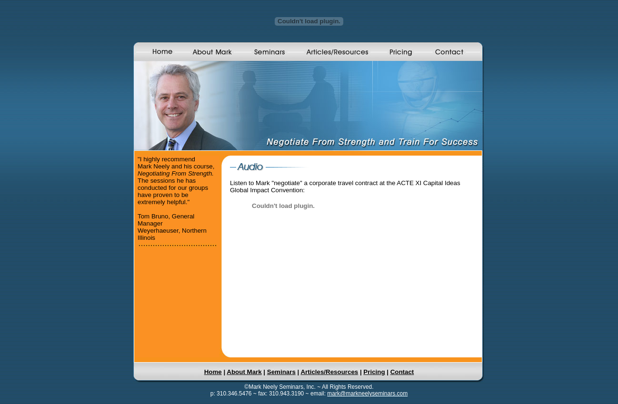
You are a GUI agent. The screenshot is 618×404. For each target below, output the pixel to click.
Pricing (374, 371)
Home (213, 371)
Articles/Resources (329, 371)
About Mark (244, 371)
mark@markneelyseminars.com (367, 393)
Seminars (281, 371)
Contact (402, 371)
